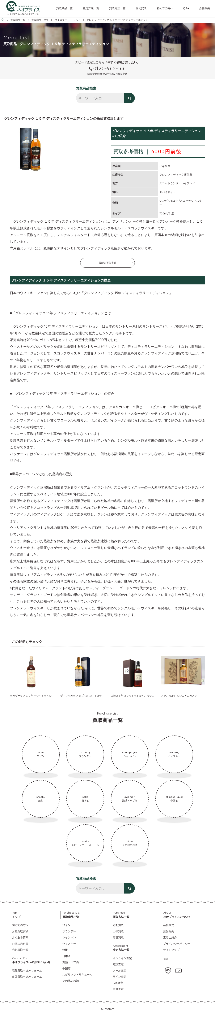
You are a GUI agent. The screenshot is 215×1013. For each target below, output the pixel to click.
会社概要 (204, 8)
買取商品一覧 (64, 8)
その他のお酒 (70, 980)
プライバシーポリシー (176, 943)
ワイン (66, 925)
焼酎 (65, 949)
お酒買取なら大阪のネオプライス (23, 14)
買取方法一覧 (117, 8)
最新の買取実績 (107, 262)
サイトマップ (171, 949)
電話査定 (118, 964)
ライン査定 (119, 976)
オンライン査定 (122, 958)
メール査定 (119, 970)
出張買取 (118, 931)
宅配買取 (118, 925)
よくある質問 (20, 937)
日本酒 (66, 956)
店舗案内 (168, 931)
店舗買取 (118, 937)
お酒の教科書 (20, 943)
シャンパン (69, 937)
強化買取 (141, 8)
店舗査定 (118, 989)
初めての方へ (165, 8)
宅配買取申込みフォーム (27, 970)
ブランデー (69, 931)
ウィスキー (69, 943)
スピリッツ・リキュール (77, 974)
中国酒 (66, 968)
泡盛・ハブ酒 (70, 962)
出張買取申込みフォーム (27, 976)
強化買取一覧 (20, 949)
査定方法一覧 (91, 8)
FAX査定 (118, 982)
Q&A (186, 8)
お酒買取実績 (20, 931)
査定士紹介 (170, 937)
